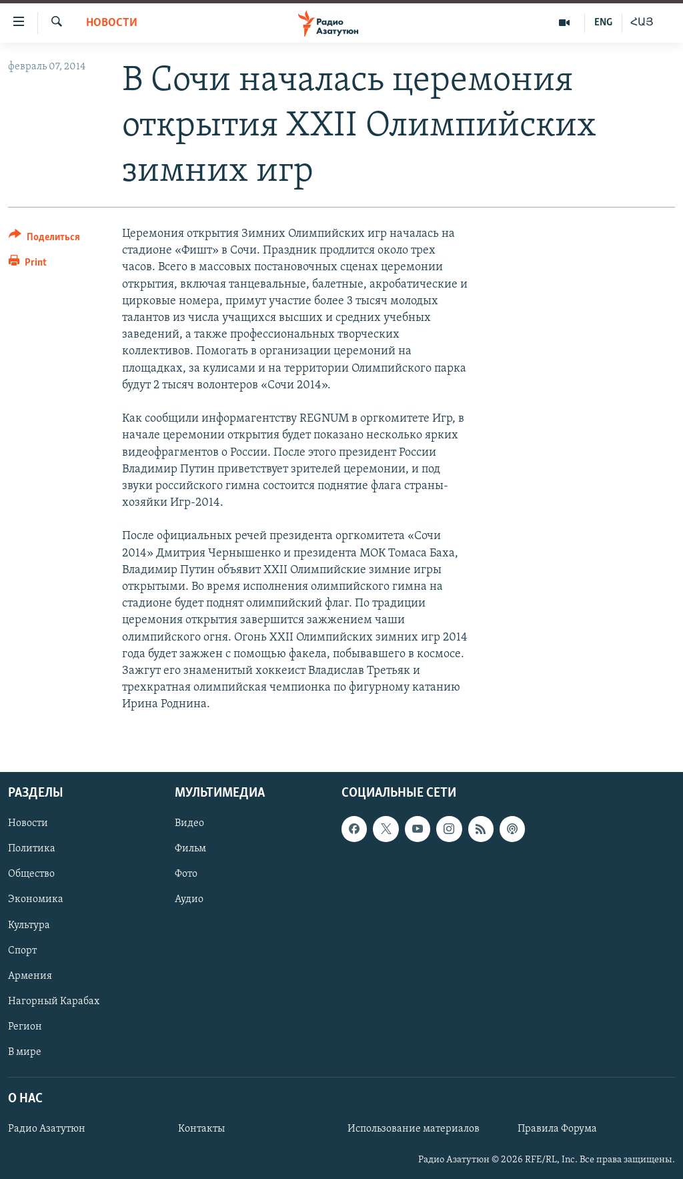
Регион (25, 1026)
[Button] (44, 239)
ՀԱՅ (642, 22)
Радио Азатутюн (46, 1129)
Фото (186, 874)
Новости (111, 23)
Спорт (22, 950)
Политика (31, 848)
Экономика (35, 899)
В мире (24, 1051)
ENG (603, 22)
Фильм (190, 848)
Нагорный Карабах (53, 1001)
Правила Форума (557, 1129)
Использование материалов (414, 1129)
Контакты (201, 1129)
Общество (31, 874)
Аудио (189, 899)
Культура (29, 924)
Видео (189, 823)
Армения (30, 975)
